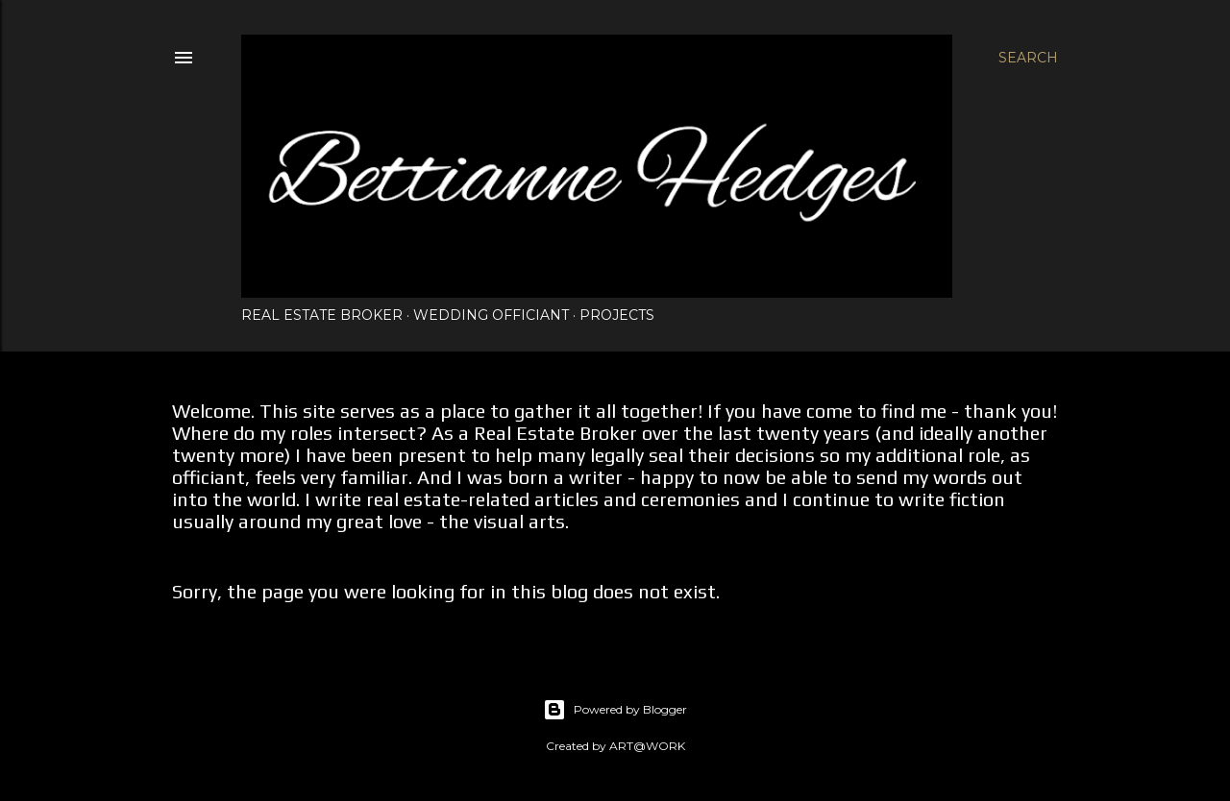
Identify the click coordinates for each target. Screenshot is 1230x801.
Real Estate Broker (322, 315)
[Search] (1028, 58)
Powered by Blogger (615, 709)
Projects (616, 315)
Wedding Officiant (491, 315)
